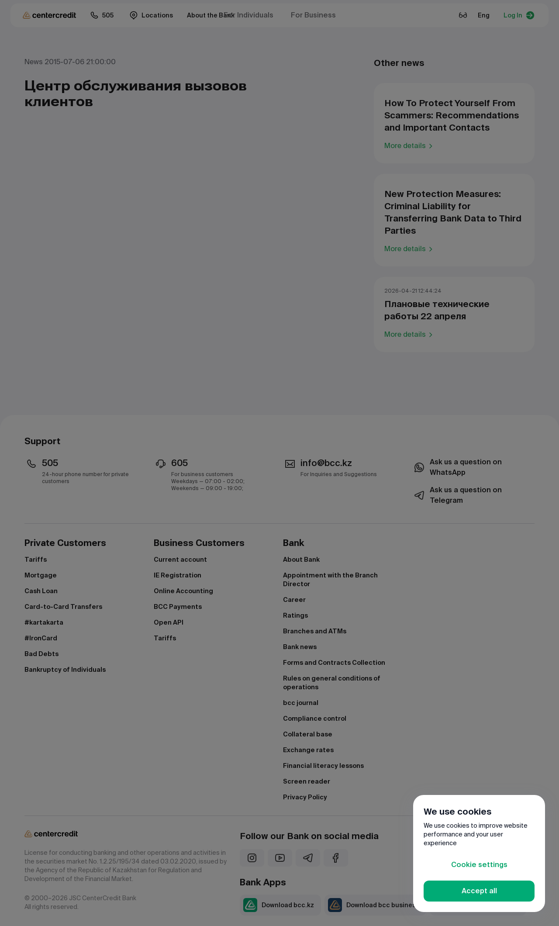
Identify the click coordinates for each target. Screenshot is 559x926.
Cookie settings (479, 864)
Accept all (479, 890)
